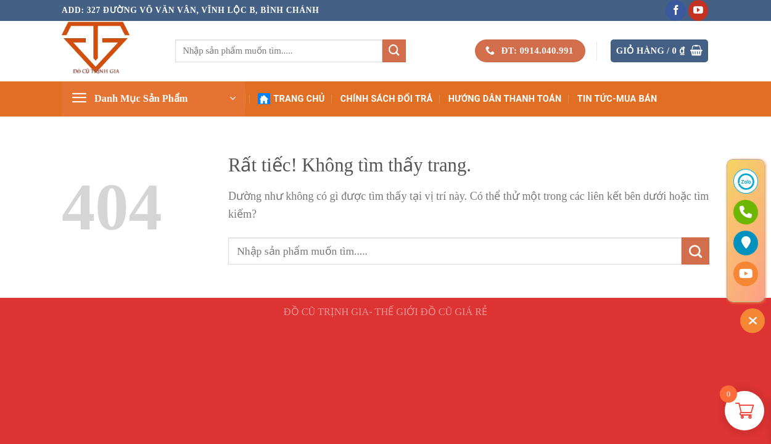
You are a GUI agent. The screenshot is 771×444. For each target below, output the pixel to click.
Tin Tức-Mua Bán (617, 99)
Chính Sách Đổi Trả (386, 99)
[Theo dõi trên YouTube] (698, 10)
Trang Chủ (291, 98)
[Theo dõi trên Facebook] (676, 10)
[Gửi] (394, 51)
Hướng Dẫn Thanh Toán (505, 99)
